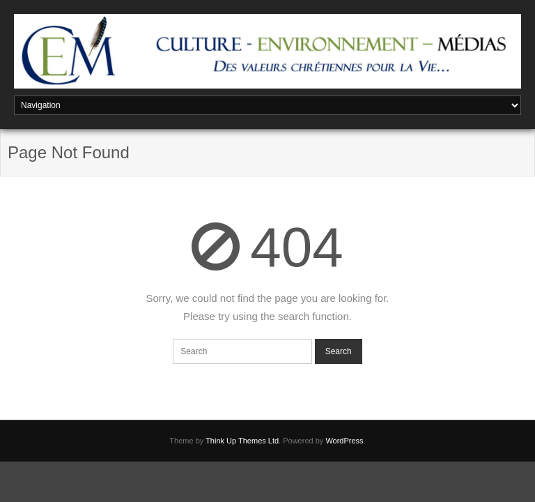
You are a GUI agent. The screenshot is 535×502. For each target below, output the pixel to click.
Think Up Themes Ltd (242, 440)
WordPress (344, 440)
